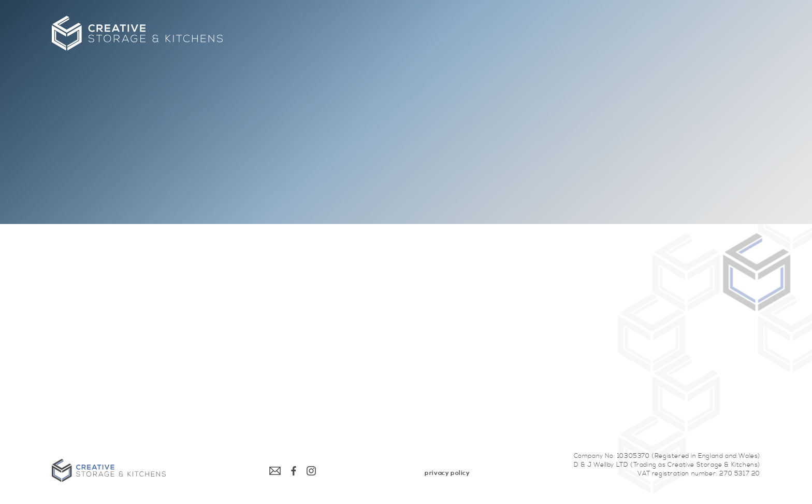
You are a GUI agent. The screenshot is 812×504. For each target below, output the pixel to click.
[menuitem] (447, 473)
